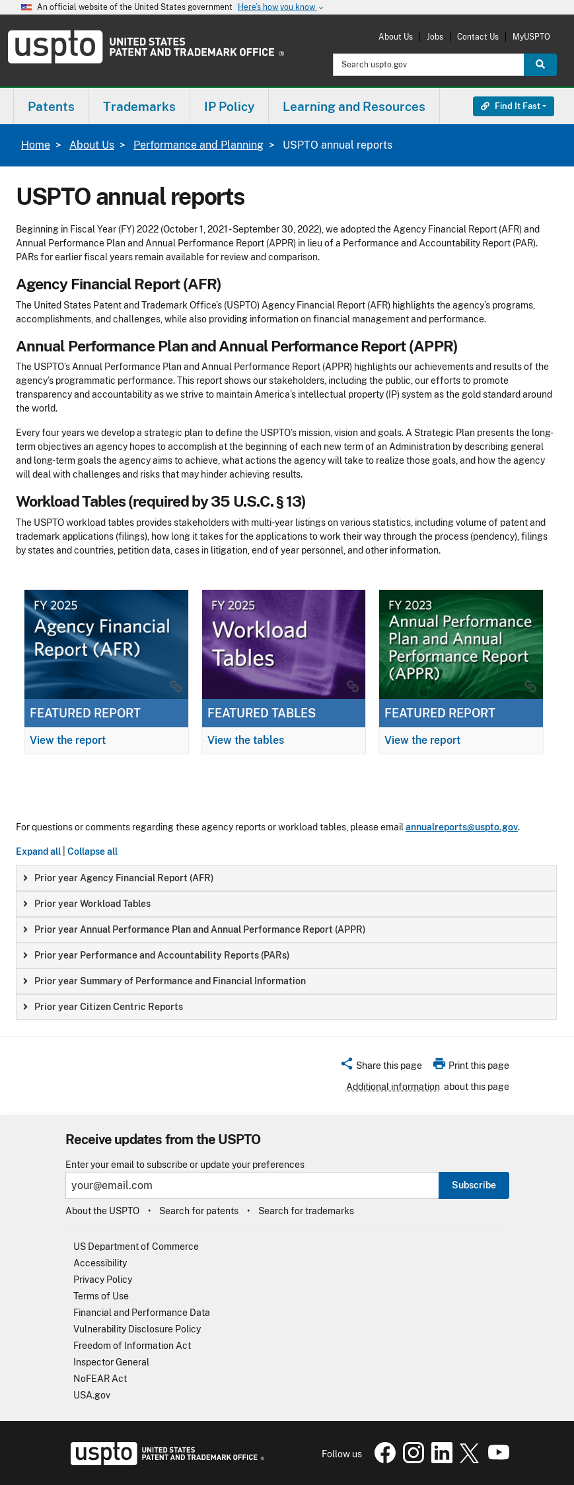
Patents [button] (51, 106)
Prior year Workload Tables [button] (87, 903)
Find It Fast (510, 106)
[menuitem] (51, 106)
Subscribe (474, 1185)
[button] (381, 1067)
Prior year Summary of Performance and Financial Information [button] (164, 981)
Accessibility (100, 1263)
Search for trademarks (306, 1211)
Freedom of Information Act (132, 1345)
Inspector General (111, 1362)
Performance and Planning (198, 145)
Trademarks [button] (139, 106)
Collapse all (92, 851)
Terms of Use (101, 1296)
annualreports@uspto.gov (462, 827)
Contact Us (478, 37)
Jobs (435, 37)
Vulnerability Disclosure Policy (137, 1329)
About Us (395, 37)
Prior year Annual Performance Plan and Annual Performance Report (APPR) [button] (194, 929)
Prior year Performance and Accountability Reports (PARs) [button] (156, 955)
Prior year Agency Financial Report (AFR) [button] (118, 878)
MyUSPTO (531, 37)
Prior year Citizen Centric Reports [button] (103, 1006)
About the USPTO (102, 1211)
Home (35, 145)
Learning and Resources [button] (354, 106)
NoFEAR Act (100, 1378)
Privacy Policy (102, 1279)
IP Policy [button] (229, 106)
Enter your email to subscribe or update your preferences (185, 1165)
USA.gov (91, 1395)
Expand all (38, 851)
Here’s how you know (281, 7)
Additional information (393, 1086)
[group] (286, 878)
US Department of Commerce (136, 1246)
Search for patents (198, 1211)
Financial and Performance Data (141, 1312)
